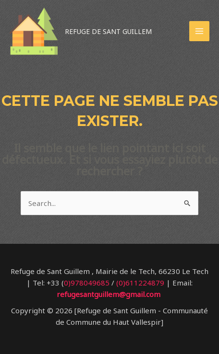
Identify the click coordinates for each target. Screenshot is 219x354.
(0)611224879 (140, 282)
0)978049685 (87, 282)
